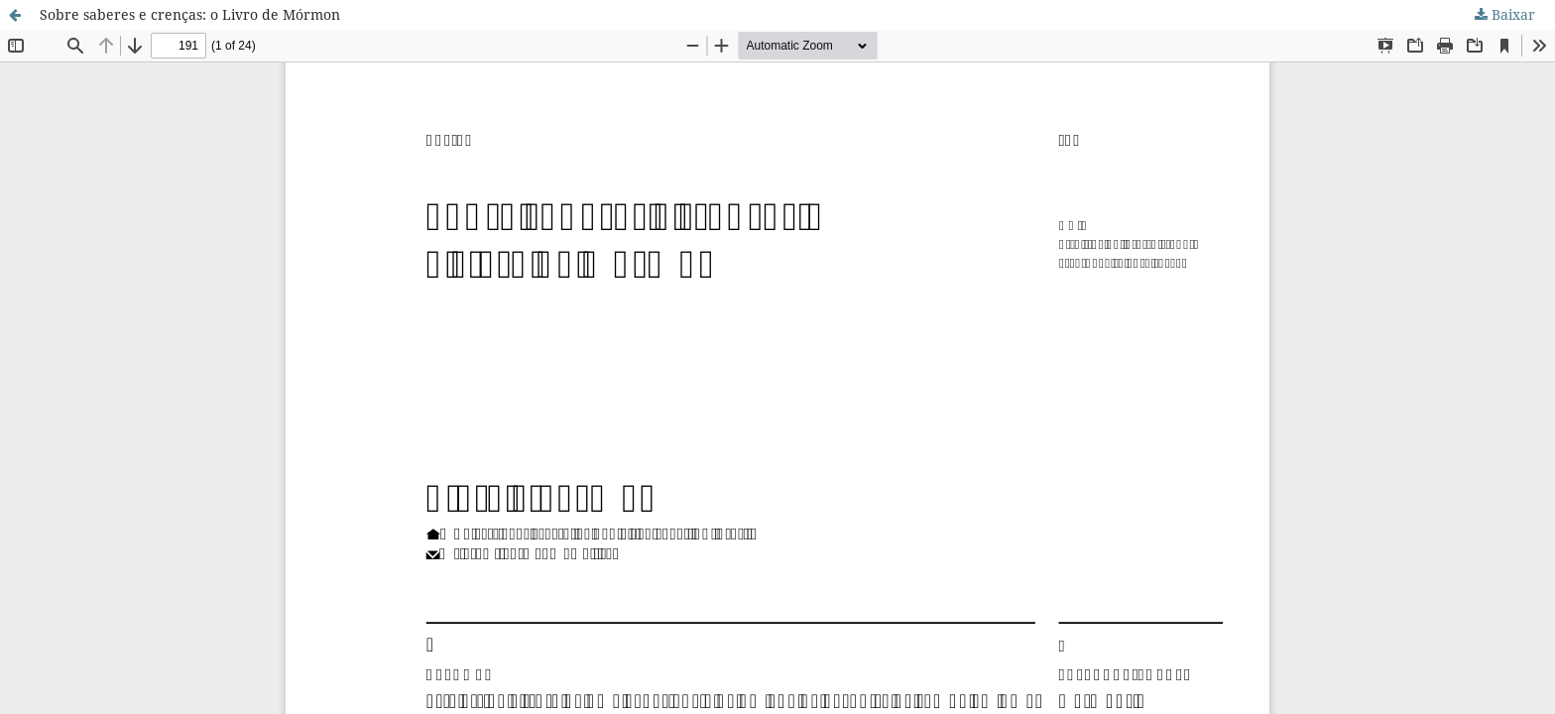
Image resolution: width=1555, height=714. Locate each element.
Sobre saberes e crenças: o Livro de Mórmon (190, 14)
